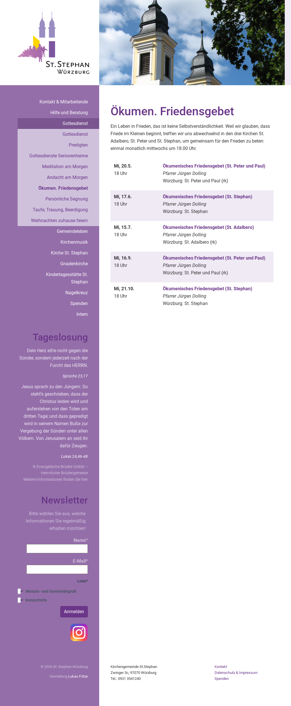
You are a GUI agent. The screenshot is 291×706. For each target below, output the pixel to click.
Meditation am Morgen (65, 166)
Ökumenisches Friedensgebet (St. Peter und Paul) (214, 166)
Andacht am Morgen (67, 177)
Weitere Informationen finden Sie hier (55, 479)
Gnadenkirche (74, 263)
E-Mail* (57, 566)
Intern (82, 314)
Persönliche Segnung (66, 199)
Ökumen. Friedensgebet (63, 188)
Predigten (78, 145)
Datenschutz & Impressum (236, 673)
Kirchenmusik (74, 242)
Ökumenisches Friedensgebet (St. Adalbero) (208, 227)
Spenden (79, 303)
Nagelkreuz (76, 292)
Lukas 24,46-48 (74, 456)
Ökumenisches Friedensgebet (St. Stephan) (207, 196)
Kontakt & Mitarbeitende (64, 102)
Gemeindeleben (72, 231)
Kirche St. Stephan (69, 253)
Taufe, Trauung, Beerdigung (60, 209)
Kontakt (221, 667)
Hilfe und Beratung (69, 112)
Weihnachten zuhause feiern (59, 220)
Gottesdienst (75, 123)
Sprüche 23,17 (75, 376)
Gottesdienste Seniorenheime (58, 155)
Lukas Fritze (78, 676)
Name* (57, 545)
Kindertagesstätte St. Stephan (67, 278)
